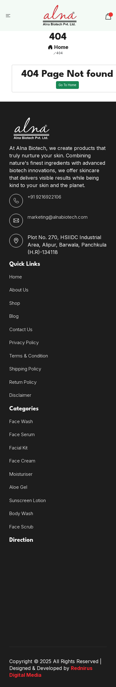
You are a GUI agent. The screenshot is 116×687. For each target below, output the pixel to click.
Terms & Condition (28, 356)
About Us (18, 290)
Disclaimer (20, 395)
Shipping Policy (25, 369)
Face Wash (21, 421)
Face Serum (22, 434)
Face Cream (22, 461)
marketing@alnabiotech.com (58, 217)
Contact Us (20, 329)
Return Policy (23, 382)
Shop (14, 303)
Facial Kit (18, 448)
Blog (14, 316)
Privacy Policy (24, 342)
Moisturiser (20, 474)
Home (58, 47)
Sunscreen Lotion (27, 500)
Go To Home (67, 85)
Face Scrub (21, 527)
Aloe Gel (18, 487)
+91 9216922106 (44, 197)
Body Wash (21, 513)
